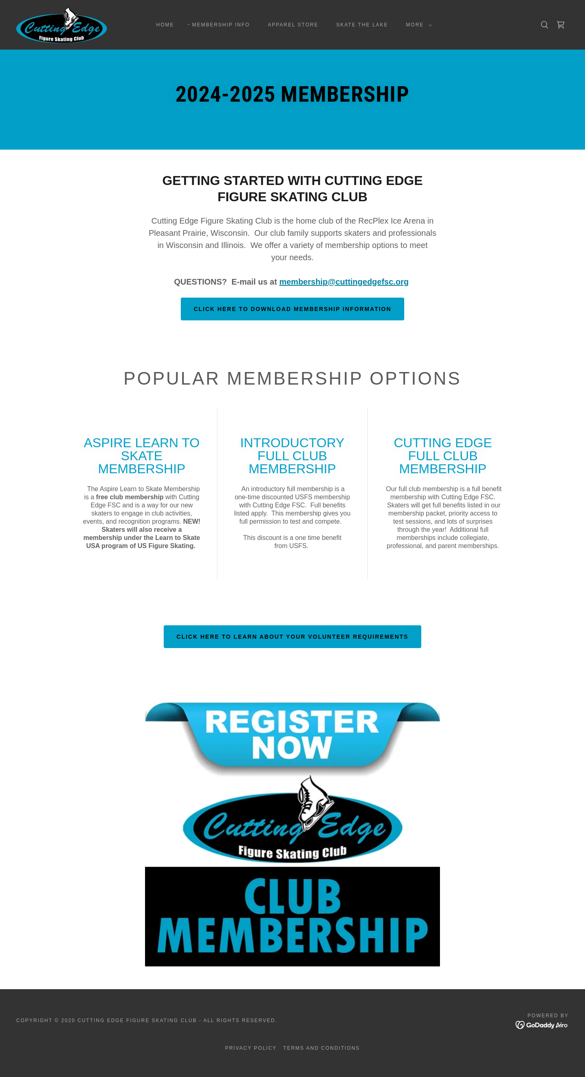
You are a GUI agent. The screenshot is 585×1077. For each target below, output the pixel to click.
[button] (417, 25)
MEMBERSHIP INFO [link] (221, 25)
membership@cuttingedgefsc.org (343, 281)
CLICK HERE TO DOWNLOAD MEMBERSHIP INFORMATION (293, 309)
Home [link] (165, 25)
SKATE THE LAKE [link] (362, 25)
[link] (61, 24)
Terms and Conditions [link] (321, 1048)
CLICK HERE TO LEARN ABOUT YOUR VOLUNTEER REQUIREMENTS (293, 636)
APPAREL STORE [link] (293, 25)
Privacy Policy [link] (251, 1048)
